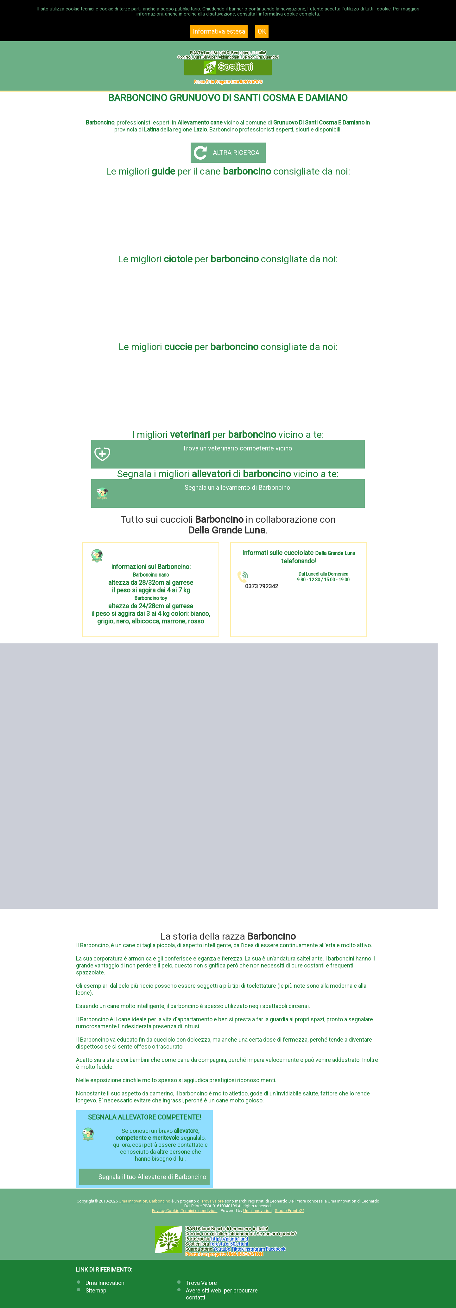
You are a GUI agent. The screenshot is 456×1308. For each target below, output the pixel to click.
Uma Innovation (133, 1201)
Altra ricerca (236, 152)
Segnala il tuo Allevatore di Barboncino (152, 1177)
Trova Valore (201, 1282)
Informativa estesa (219, 31)
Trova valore (212, 1201)
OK (262, 31)
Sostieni (228, 67)
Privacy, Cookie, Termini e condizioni (185, 1210)
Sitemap (96, 1290)
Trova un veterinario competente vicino (237, 448)
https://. (229, 1238)
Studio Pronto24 (289, 1210)
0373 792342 (261, 586)
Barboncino (159, 1201)
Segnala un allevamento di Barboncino (237, 487)
